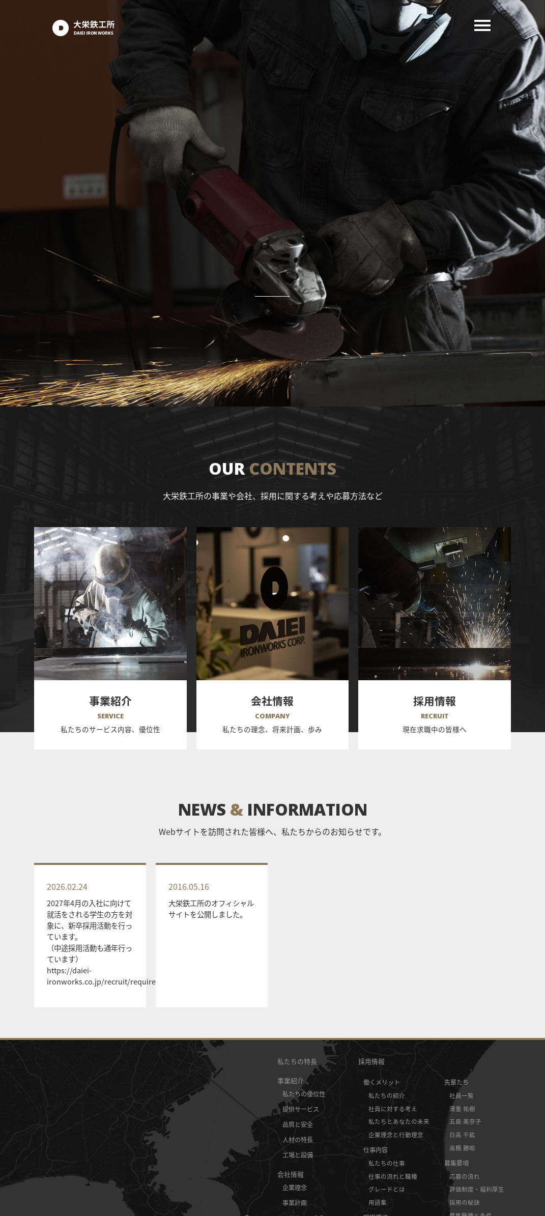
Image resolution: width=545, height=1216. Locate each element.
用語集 (377, 1202)
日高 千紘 (462, 1135)
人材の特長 (297, 1139)
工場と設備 (297, 1155)
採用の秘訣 (464, 1202)
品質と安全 (297, 1124)
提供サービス (300, 1109)
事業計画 (294, 1202)
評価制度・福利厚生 (476, 1189)
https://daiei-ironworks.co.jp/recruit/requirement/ (112, 976)
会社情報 (290, 1174)
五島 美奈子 (465, 1121)
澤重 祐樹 (462, 1109)
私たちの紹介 (386, 1095)
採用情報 (371, 1061)
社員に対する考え (392, 1109)
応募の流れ (464, 1176)
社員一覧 (461, 1095)
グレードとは (386, 1189)
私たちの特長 (297, 1061)
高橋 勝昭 (462, 1148)
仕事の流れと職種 (392, 1176)
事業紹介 (290, 1080)
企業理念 (294, 1187)
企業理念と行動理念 (395, 1135)
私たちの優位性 (303, 1093)
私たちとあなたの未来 (398, 1121)
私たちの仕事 (386, 1163)
